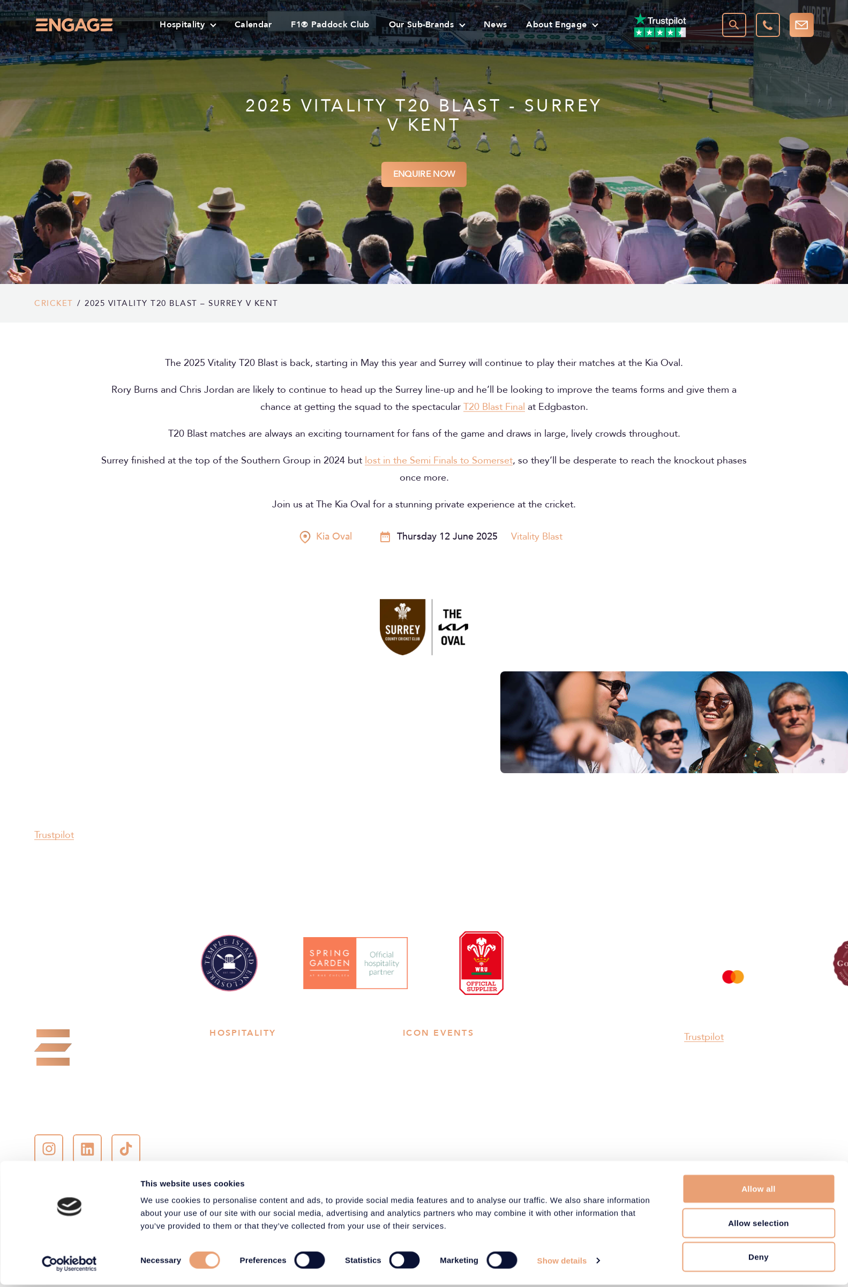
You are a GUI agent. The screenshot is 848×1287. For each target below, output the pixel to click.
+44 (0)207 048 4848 (93, 1093)
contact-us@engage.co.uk (90, 1115)
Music (308, 1088)
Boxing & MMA (239, 1122)
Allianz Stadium (432, 1053)
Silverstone (424, 1105)
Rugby (222, 1053)
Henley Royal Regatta (338, 1156)
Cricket (53, 303)
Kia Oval (514, 1070)
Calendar (253, 24)
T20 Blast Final (494, 407)
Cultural (224, 1139)
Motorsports (234, 1088)
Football (225, 1070)
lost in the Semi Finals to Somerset (439, 461)
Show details (562, 1262)
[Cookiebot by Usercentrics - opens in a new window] (69, 1266)
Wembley (517, 1053)
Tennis (309, 1070)
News (495, 24)
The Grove (519, 1105)
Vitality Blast (536, 537)
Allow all (758, 1190)
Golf (305, 1105)
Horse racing (234, 1105)
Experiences (320, 1139)
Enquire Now (424, 174)
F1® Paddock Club (330, 24)
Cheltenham (426, 1088)
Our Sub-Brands (421, 24)
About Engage (556, 24)
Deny (758, 1258)
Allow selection (758, 1225)
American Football (333, 1122)
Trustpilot (54, 835)
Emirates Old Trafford (540, 1088)
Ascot (510, 1122)
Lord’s (414, 1070)
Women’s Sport (239, 1156)
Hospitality (182, 24)
